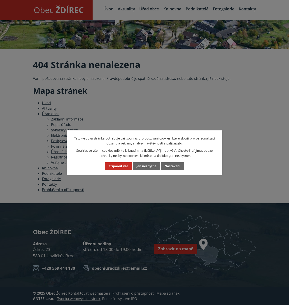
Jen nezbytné (146, 166)
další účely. (174, 143)
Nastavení (173, 166)
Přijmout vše (118, 166)
